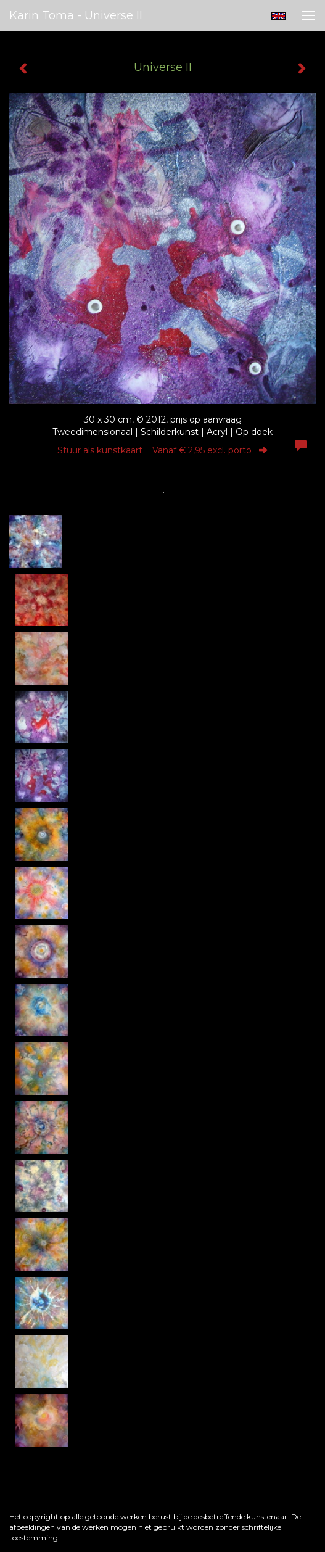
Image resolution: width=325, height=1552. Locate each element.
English (278, 16)
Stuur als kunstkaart (162, 450)
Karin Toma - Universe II (75, 15)
